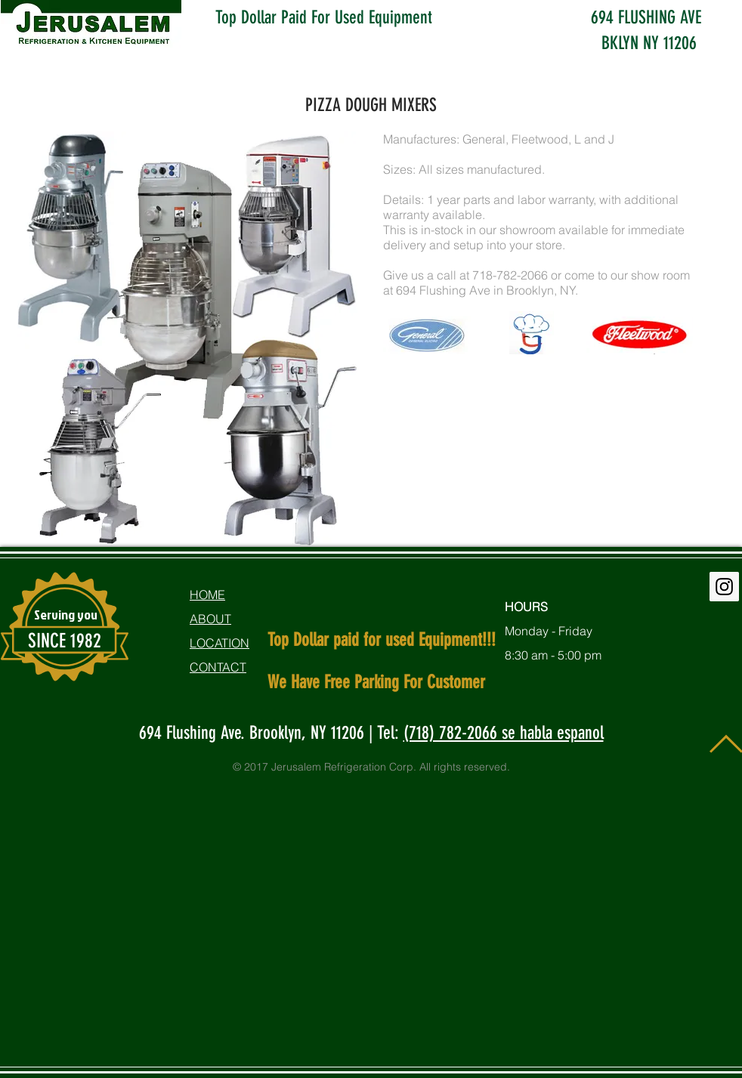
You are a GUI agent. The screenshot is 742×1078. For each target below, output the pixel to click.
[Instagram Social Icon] (724, 586)
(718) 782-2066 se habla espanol (503, 732)
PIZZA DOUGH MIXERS (371, 105)
